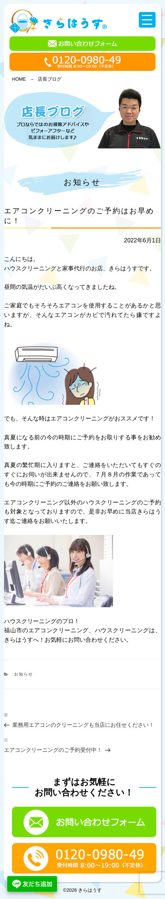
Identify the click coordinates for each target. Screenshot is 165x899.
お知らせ (82, 182)
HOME (19, 79)
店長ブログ (49, 79)
